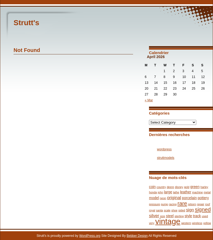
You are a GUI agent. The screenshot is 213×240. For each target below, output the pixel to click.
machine (197, 192)
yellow (207, 223)
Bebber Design (137, 236)
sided (181, 210)
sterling (179, 216)
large (168, 192)
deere (170, 187)
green (194, 187)
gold (186, 187)
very (151, 223)
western (186, 223)
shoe (174, 210)
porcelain (189, 198)
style (188, 216)
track (197, 216)
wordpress (164, 149)
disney (179, 187)
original (174, 197)
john (160, 192)
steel (170, 216)
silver (154, 215)
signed (203, 209)
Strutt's (26, 23)
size (162, 216)
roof (207, 204)
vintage (167, 221)
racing (173, 204)
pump (164, 204)
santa (159, 210)
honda (153, 192)
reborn (192, 204)
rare (182, 203)
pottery (203, 198)
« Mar (149, 100)
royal (152, 210)
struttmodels (165, 158)
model (154, 198)
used (205, 216)
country (161, 187)
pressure (154, 204)
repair (200, 204)
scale (167, 210)
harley (204, 187)
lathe (176, 192)
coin (152, 187)
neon (163, 198)
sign (190, 209)
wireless (197, 223)
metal (207, 192)
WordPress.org (89, 236)
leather (185, 192)
